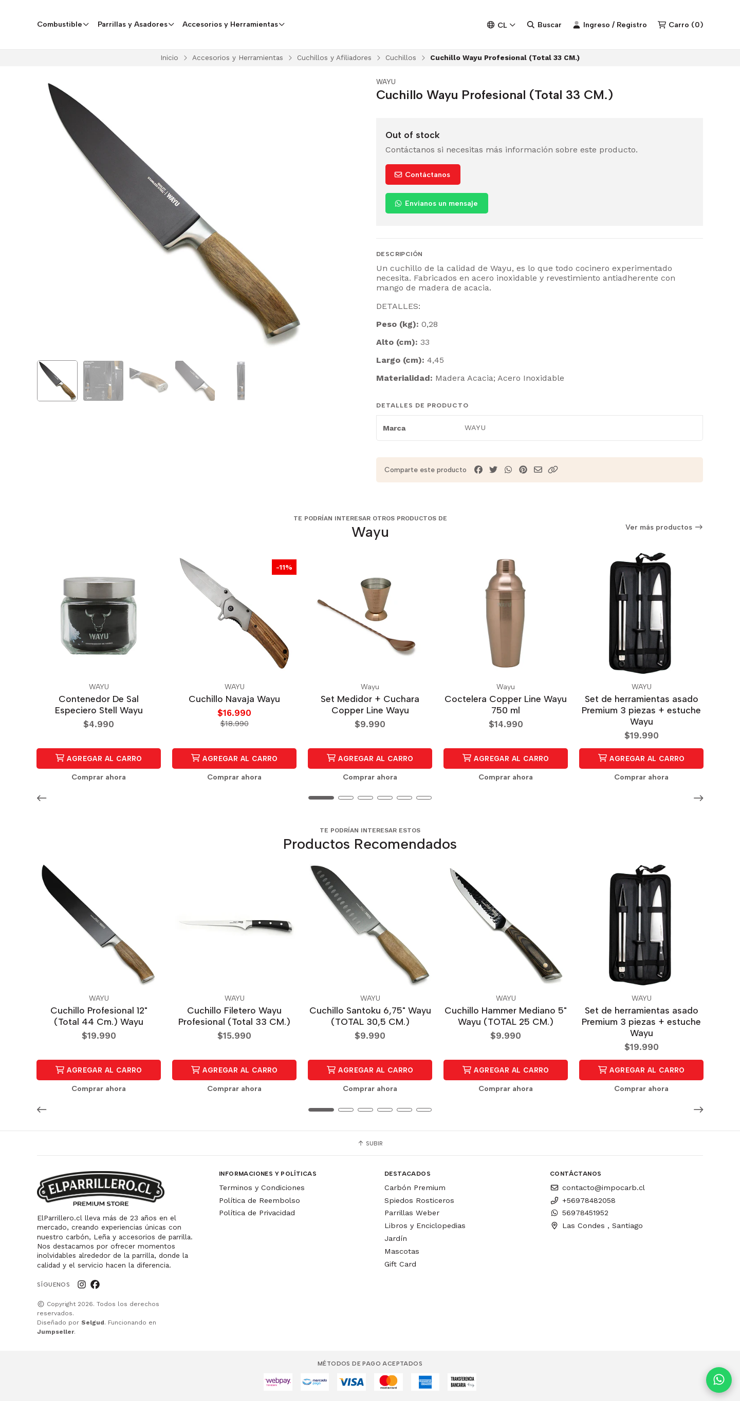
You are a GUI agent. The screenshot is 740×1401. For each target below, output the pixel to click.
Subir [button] (370, 1143)
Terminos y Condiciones (262, 1188)
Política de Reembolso (259, 1201)
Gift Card (400, 1264)
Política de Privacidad (257, 1213)
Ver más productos (664, 529)
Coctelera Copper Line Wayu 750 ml (506, 706)
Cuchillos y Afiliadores (334, 59)
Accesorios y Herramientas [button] (233, 25)
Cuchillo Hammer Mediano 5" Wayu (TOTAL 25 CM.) (506, 1016)
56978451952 (579, 1213)
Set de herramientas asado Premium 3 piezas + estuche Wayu (641, 711)
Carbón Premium (415, 1188)
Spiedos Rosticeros (419, 1201)
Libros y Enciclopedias (425, 1226)
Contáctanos (422, 177)
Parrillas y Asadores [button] (136, 25)
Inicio (169, 59)
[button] (553, 472)
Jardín (395, 1239)
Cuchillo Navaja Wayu (234, 700)
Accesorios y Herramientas (237, 59)
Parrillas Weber (411, 1213)
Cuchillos (400, 59)
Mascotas (401, 1252)
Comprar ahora (98, 778)
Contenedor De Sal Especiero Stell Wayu (99, 706)
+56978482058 (583, 1201)
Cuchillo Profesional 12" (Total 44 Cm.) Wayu (98, 1016)
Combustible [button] (63, 25)
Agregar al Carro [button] (98, 759)
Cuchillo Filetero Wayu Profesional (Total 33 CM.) (234, 1016)
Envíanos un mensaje (436, 205)
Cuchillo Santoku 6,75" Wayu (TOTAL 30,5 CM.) (370, 1016)
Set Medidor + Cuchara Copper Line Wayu (370, 706)
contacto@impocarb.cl (597, 1188)
